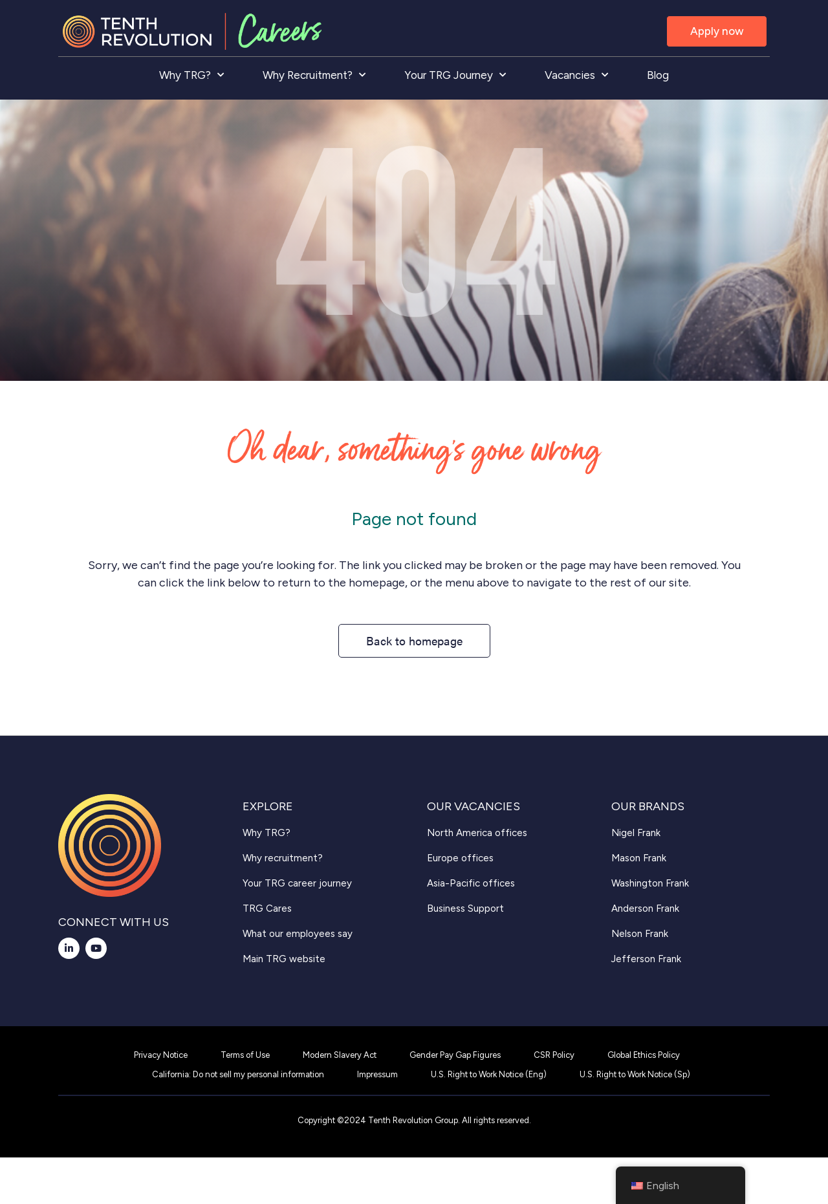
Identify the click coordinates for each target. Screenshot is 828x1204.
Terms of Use (245, 1055)
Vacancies (576, 75)
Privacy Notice (161, 1055)
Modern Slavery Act (339, 1055)
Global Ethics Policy (643, 1055)
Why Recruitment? (314, 75)
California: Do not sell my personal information (238, 1074)
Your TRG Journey (455, 75)
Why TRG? (191, 75)
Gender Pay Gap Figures (455, 1055)
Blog (658, 75)
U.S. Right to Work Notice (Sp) (635, 1074)
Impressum (377, 1074)
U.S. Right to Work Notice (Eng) (489, 1074)
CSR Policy (554, 1055)
